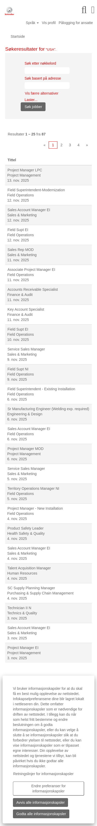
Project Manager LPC (25, 170)
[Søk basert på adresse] (47, 85)
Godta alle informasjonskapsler (41, 814)
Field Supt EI (18, 230)
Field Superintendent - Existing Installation (41, 389)
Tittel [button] (12, 160)
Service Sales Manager (26, 349)
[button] (93, 10)
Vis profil (49, 23)
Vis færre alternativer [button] (41, 93)
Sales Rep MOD (21, 250)
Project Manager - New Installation (35, 508)
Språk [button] (32, 23)
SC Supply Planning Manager (31, 588)
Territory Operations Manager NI (33, 488)
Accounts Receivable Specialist (33, 289)
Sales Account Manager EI (29, 210)
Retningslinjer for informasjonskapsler (43, 774)
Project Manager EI (23, 648)
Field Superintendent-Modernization (36, 190)
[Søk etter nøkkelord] (47, 70)
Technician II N (19, 608)
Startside (18, 36)
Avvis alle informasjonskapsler (40, 802)
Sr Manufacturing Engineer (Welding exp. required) (48, 409)
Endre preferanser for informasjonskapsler (48, 788)
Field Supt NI (18, 369)
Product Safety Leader (25, 528)
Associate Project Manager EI (31, 269)
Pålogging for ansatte (76, 23)
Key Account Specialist (26, 309)
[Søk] (84, 10)
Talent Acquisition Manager (29, 568)
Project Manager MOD (25, 449)
